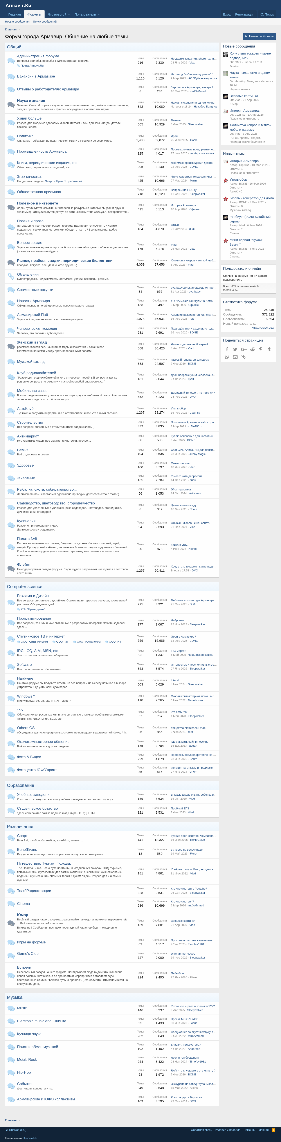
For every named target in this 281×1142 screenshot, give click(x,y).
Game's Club (28, 961)
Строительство (30, 430)
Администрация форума (39, 56)
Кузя (190, 387)
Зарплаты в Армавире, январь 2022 (194, 87)
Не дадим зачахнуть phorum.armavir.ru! (196, 58)
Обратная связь (201, 1130)
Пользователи (85, 14)
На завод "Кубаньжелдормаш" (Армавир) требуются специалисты (214, 74)
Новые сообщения (17, 21)
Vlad (192, 62)
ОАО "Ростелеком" (89, 649)
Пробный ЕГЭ (179, 816)
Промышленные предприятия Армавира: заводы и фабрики (210, 153)
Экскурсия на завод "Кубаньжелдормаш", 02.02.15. (204, 1091)
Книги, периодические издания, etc (48, 167)
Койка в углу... (179, 552)
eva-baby (194, 299)
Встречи (25, 975)
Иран (173, 140)
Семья (23, 458)
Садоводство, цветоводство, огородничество (56, 511)
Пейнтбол (176, 981)
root (189, 739)
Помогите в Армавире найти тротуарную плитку (202, 430)
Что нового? (57, 14)
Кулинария (27, 529)
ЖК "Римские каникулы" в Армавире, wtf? (197, 308)
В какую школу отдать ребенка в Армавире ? (200, 802)
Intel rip (175, 688)
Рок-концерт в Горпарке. (186, 1105)
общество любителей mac (187, 735)
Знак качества (30, 180)
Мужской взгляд (31, 370)
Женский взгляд (32, 350)
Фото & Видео (30, 765)
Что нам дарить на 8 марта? (189, 352)
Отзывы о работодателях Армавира (49, 89)
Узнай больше (30, 122)
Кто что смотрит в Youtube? (188, 896)
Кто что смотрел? (181, 909)
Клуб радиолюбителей (37, 381)
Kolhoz (192, 556)
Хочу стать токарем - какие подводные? (196, 574)
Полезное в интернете (38, 207)
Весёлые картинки (182, 929)
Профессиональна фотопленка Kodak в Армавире (203, 763)
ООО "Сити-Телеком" (35, 649)
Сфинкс (194, 215)
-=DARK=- (194, 434)
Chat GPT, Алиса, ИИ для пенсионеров (196, 458)
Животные (27, 486)
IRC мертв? (178, 659)
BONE (193, 170)
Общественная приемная (39, 196)
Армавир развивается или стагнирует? (196, 322)
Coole (193, 144)
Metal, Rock (27, 1068)
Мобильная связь (33, 399)
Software (25, 673)
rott (191, 326)
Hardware (26, 686)
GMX (192, 404)
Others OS (26, 736)
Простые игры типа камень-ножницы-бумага (199, 948)
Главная (14, 14)
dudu (192, 237)
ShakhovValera (263, 333)
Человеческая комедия (38, 337)
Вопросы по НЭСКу (183, 194)
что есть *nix (178, 720)
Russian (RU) (16, 1130)
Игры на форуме (32, 950)
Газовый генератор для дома (189, 367)
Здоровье (26, 473)
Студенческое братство (38, 816)
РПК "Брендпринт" (33, 617)
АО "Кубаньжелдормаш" (204, 78)
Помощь (249, 1130)
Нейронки (176, 628)
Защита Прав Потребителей (64, 185)
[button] (69, 14)
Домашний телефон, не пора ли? (192, 400)
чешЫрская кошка (201, 157)
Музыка (15, 1005)
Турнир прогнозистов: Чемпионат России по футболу (205, 843)
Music (22, 1016)
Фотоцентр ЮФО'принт (37, 778)
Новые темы (234, 154)
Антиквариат (29, 444)
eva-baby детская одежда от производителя (199, 295)
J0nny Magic (197, 461)
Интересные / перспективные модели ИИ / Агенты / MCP (207, 672)
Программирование (35, 626)
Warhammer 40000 (182, 961)
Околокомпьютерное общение (44, 749)
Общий (14, 46)
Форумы (34, 14)
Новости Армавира (34, 309)
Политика (26, 140)
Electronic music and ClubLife (42, 1029)
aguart (193, 753)
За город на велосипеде (186, 857)
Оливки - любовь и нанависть (190, 531)
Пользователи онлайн (242, 273)
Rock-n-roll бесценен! (184, 1065)
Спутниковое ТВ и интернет (41, 644)
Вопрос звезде (30, 251)
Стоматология (179, 471)
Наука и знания (32, 101)
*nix (21, 718)
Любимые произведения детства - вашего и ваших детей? (208, 166)
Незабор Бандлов (205, 108)
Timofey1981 (195, 952)
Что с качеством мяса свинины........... (195, 180)
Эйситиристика (180, 497)
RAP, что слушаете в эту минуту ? (192, 1078)
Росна (193, 1031)
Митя (192, 184)
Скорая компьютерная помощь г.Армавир (197, 704)
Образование (21, 793)
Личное (175, 124)
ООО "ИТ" (63, 649)
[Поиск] (267, 14)
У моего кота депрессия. (186, 484)
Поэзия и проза (31, 229)
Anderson (193, 1056)
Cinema (24, 911)
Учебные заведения (35, 803)
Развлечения (20, 834)
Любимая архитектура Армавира (192, 608)
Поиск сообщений (45, 21)
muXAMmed (197, 91)
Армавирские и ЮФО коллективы (47, 1107)
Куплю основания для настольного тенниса (199, 444)
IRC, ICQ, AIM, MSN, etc (38, 659)
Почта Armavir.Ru (32, 65)
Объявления (28, 282)
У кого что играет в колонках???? (192, 1014)
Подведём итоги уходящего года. (192, 336)
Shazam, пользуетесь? (185, 1052)
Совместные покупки (36, 298)
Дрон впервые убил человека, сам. (193, 382)
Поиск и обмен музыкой (38, 1055)
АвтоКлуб (26, 416)
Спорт (23, 844)
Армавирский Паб (33, 323)
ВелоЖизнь (28, 858)
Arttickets (194, 501)
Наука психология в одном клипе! (192, 104)
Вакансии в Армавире (37, 76)
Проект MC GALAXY (183, 1027)
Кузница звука (30, 1042)
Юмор (23, 923)
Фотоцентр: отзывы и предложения (193, 775)
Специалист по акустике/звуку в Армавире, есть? (203, 1040)
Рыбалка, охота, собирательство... (47, 497)
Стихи (174, 232)
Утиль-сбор (178, 416)
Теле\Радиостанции (35, 899)
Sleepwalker (195, 128)
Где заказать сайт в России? (189, 749)
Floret (193, 861)
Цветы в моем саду (183, 513)
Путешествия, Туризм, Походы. (45, 871)
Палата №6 (27, 547)
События (25, 1092)
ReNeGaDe (197, 847)
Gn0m (193, 612)
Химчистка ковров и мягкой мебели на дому (199, 268)
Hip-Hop (24, 1081)
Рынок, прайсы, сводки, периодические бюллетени (65, 268)
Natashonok (195, 708)
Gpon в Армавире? (182, 644)
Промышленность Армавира (42, 155)
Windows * (26, 704)
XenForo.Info (30, 1138)
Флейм (24, 572)
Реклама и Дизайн (33, 604)
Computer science (25, 594)
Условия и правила (227, 1130)
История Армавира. (183, 211)
